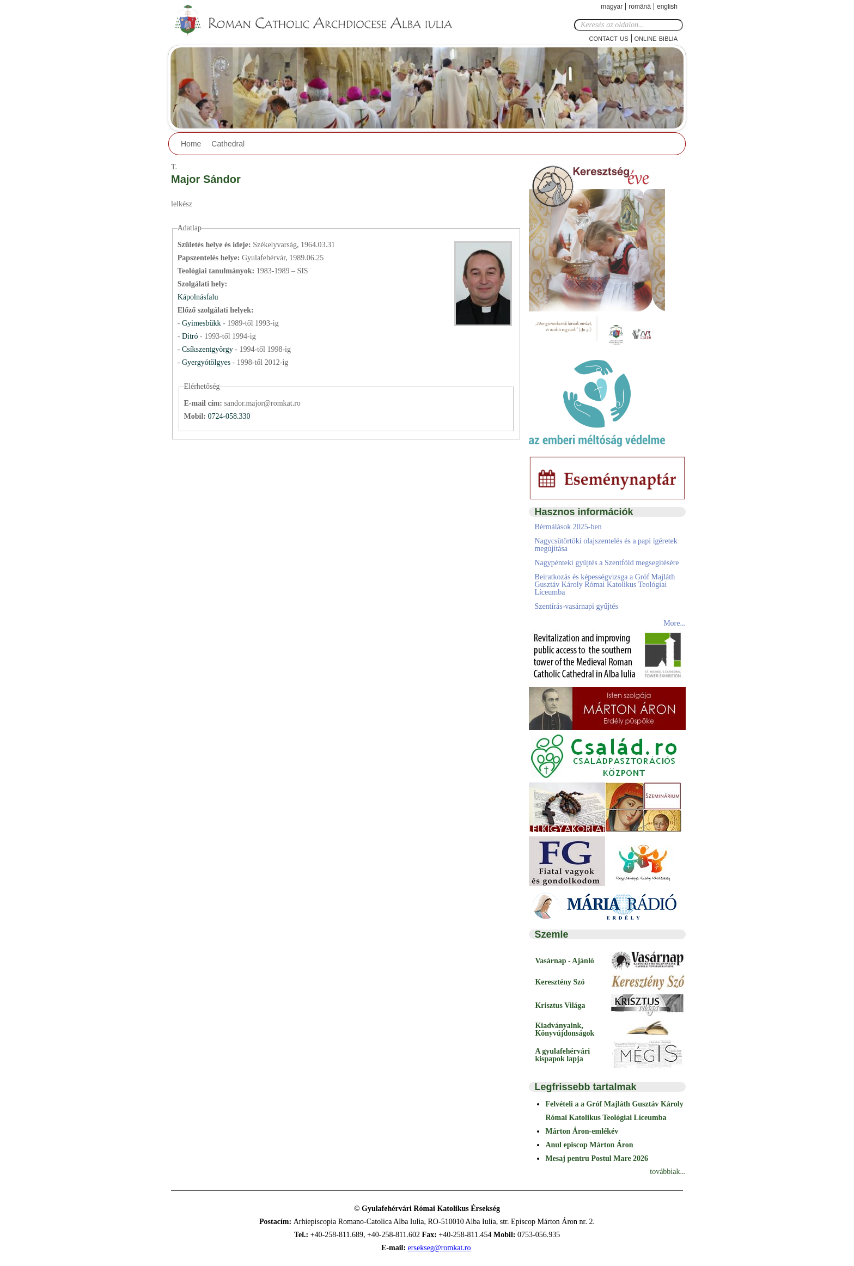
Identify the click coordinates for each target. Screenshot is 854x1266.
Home (191, 143)
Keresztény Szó (559, 982)
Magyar (612, 6)
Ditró (191, 336)
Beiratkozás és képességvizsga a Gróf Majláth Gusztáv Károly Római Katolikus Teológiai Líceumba (604, 584)
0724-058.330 (229, 416)
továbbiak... (668, 1171)
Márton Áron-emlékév (581, 1131)
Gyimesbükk (202, 323)
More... (674, 623)
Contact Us (609, 37)
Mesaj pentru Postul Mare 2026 (596, 1158)
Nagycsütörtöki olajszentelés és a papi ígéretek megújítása (605, 545)
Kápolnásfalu (198, 297)
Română (640, 6)
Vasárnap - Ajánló (564, 961)
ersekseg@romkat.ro (439, 1248)
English (667, 6)
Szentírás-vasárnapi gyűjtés (576, 606)
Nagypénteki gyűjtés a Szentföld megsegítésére (606, 563)
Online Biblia (656, 37)
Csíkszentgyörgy (208, 349)
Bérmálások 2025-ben (567, 527)
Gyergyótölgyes (207, 362)
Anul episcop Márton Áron (589, 1145)
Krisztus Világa (560, 1005)
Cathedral (228, 143)
